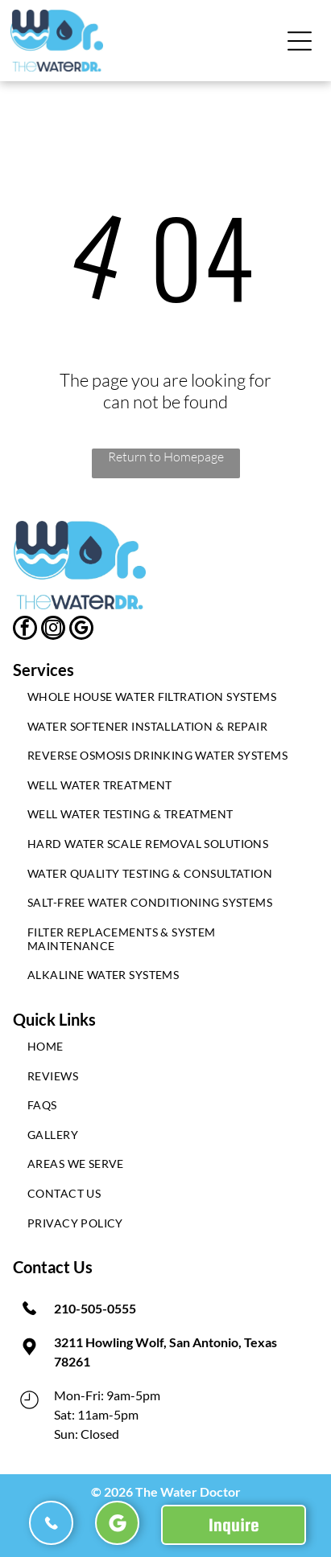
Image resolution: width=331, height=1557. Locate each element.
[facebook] (25, 630)
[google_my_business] (81, 630)
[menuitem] (165, 700)
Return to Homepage (166, 457)
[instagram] (53, 630)
